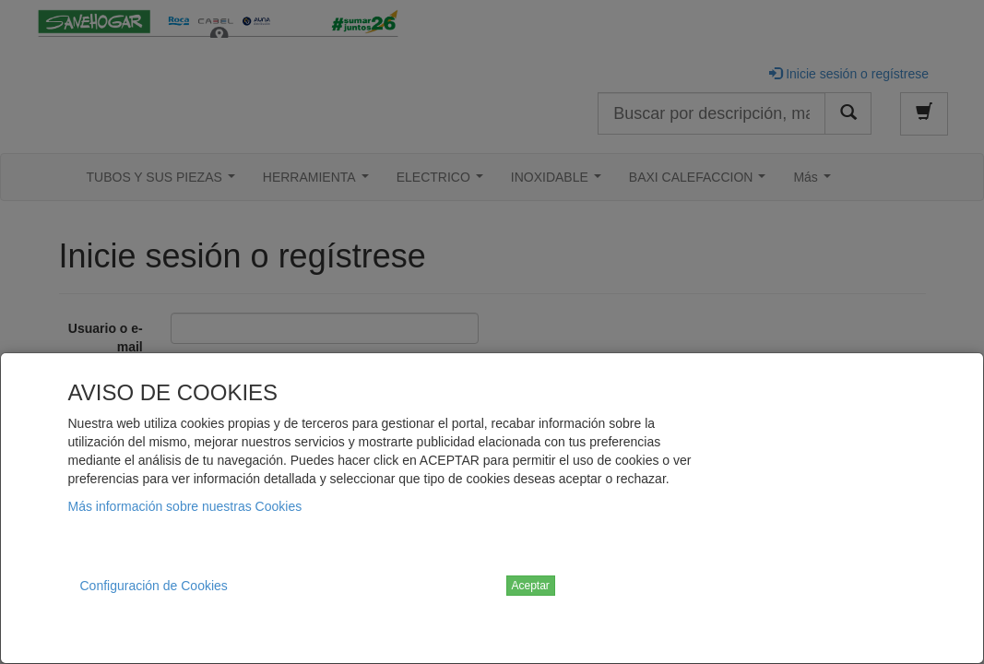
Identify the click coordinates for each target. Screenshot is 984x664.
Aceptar (531, 585)
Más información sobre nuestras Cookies (185, 506)
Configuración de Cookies (154, 585)
